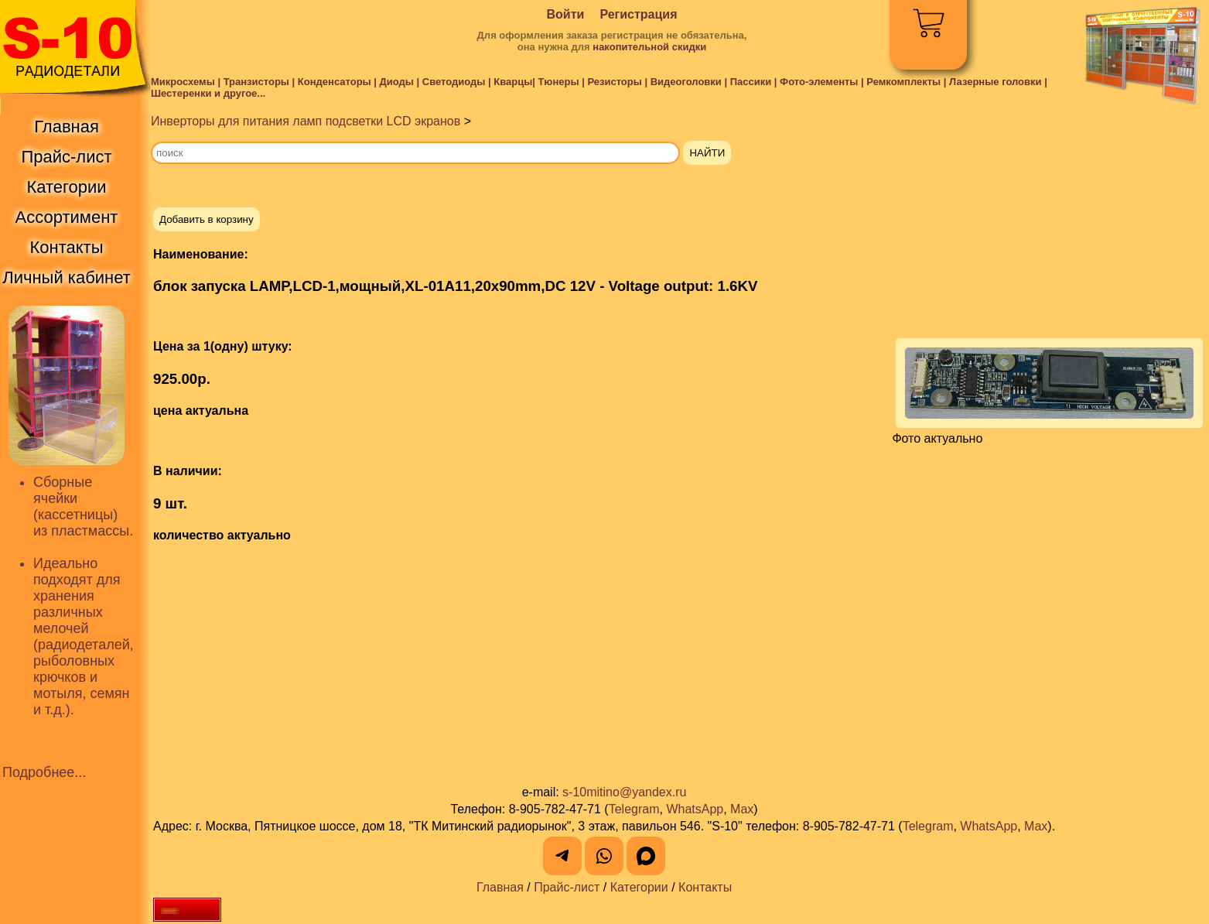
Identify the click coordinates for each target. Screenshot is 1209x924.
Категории (639, 887)
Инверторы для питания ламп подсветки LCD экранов (305, 121)
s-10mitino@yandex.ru (624, 792)
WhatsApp (694, 809)
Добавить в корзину (206, 219)
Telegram (634, 809)
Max (741, 809)
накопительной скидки (649, 47)
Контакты (705, 887)
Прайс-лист (566, 887)
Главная (500, 887)
